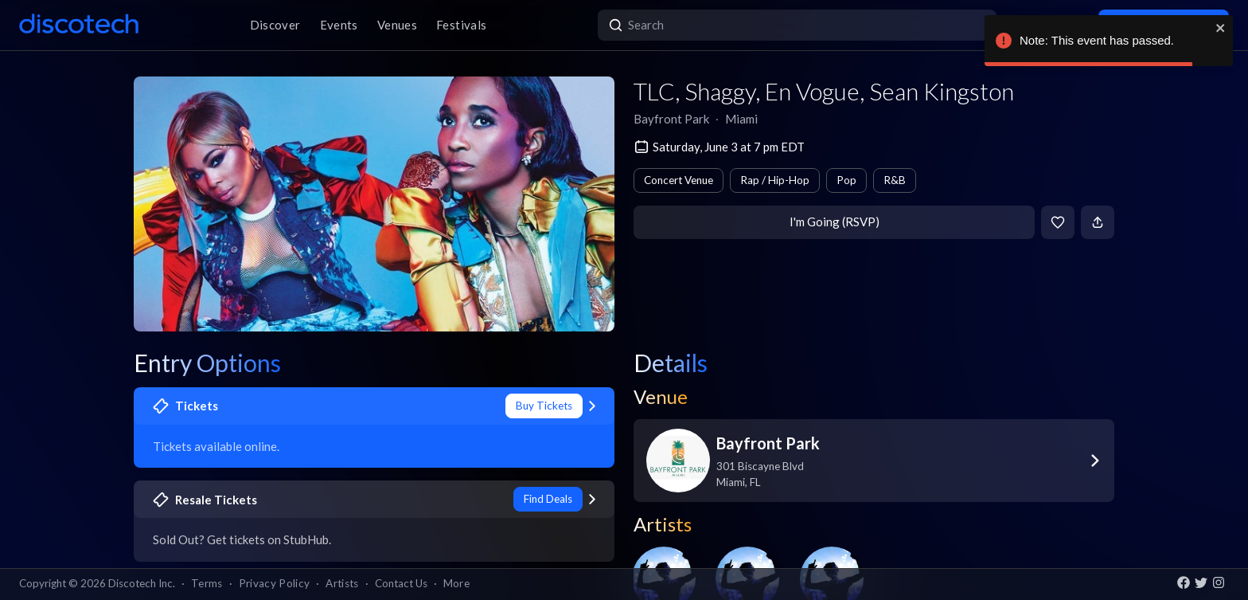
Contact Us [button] (401, 583)
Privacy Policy (274, 583)
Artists (342, 583)
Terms (207, 583)
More (456, 583)
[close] (1221, 28)
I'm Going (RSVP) (834, 221)
